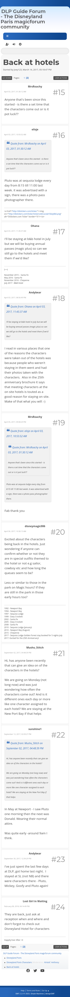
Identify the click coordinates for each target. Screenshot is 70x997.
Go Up (5, 947)
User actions (61, 78)
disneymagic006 (35, 526)
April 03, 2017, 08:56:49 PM (15, 297)
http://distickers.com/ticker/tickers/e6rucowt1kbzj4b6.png (35, 214)
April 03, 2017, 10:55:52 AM (15, 134)
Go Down (6, 78)
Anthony (55, 962)
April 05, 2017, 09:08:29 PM (15, 422)
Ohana (35, 226)
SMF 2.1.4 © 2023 (22, 994)
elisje (35, 129)
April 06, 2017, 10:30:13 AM (15, 531)
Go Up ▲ (45, 990)
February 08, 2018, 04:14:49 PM (17, 906)
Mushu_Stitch (35, 647)
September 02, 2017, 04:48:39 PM (17, 652)
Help (22, 990)
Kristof (47, 962)
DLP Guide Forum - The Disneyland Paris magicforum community (23, 19)
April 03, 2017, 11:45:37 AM (15, 231)
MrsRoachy (35, 86)
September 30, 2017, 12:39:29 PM (17, 858)
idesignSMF (50, 994)
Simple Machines (37, 994)
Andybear (35, 292)
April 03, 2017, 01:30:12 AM (15, 91)
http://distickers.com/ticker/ (24, 211)
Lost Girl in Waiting (35, 901)
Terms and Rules (33, 990)
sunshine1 (35, 729)
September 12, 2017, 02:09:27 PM (17, 734)
